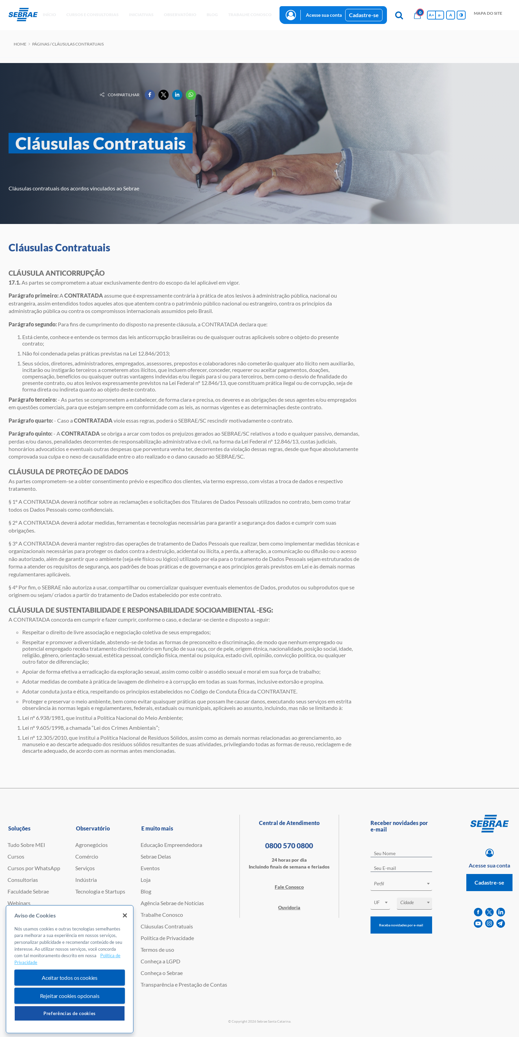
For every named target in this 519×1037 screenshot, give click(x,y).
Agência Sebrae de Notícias (172, 903)
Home (20, 44)
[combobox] (401, 885)
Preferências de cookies (69, 1013)
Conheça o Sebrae (162, 973)
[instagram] (489, 923)
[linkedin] (500, 912)
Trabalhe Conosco (162, 914)
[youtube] (478, 923)
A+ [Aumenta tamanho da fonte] (431, 14)
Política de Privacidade (167, 938)
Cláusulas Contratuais (167, 926)
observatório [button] (180, 14)
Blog (146, 891)
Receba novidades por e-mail (401, 925)
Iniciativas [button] (141, 14)
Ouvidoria (289, 907)
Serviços (85, 868)
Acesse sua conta (324, 15)
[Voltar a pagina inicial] (23, 15)
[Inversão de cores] (461, 15)
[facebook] (478, 912)
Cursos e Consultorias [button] (92, 14)
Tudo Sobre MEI (26, 844)
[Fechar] (124, 915)
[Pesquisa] (398, 15)
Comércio (86, 856)
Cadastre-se (364, 15)
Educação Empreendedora (171, 844)
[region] (69, 969)
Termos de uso (157, 949)
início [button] (49, 14)
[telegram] (500, 923)
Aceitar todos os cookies (70, 977)
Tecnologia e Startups (100, 891)
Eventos (150, 868)
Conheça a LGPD (160, 961)
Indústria (86, 879)
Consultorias (23, 879)
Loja (146, 879)
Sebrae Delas (156, 856)
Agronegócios (91, 844)
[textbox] (405, 883)
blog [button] (212, 14)
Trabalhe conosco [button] (250, 14)
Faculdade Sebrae (28, 891)
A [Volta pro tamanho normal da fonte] (450, 14)
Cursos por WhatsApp (34, 868)
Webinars (19, 903)
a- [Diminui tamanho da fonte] (439, 14)
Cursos (16, 856)
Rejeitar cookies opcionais (70, 995)
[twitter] (489, 912)
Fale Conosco (289, 887)
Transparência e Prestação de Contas (184, 984)
